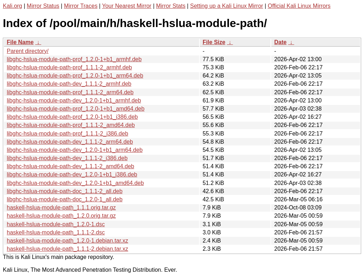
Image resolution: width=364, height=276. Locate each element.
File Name (20, 42)
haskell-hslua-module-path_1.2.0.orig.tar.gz (61, 216)
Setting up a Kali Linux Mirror (226, 6)
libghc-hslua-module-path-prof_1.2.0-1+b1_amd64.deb (75, 109)
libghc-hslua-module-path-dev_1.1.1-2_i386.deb (67, 158)
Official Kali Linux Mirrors (299, 6)
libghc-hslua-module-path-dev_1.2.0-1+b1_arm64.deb (75, 150)
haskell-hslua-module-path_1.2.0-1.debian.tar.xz (67, 241)
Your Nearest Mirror (126, 6)
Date (280, 42)
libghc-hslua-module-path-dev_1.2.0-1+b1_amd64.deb (75, 183)
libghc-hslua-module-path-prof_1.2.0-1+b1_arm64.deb (75, 76)
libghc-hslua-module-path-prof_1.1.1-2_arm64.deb (70, 92)
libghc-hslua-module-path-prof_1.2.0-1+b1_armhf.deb (74, 59)
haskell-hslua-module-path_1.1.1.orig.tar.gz (61, 208)
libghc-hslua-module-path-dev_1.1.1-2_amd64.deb (70, 166)
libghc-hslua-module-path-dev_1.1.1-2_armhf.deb (69, 84)
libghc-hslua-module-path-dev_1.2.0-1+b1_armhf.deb (74, 100)
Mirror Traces (80, 6)
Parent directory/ (27, 51)
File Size (214, 42)
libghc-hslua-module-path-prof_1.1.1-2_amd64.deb (71, 125)
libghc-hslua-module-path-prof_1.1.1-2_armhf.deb (69, 67)
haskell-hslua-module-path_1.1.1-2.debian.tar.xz (67, 249)
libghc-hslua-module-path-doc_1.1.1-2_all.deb (65, 191)
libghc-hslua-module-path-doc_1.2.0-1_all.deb (65, 199)
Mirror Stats (171, 6)
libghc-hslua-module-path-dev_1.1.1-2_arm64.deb (70, 142)
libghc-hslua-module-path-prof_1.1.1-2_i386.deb (67, 134)
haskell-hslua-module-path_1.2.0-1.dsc (56, 224)
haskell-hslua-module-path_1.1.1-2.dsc (56, 232)
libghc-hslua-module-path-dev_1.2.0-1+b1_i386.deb (72, 174)
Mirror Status (43, 6)
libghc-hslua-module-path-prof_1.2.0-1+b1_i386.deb (72, 117)
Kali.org (12, 6)
